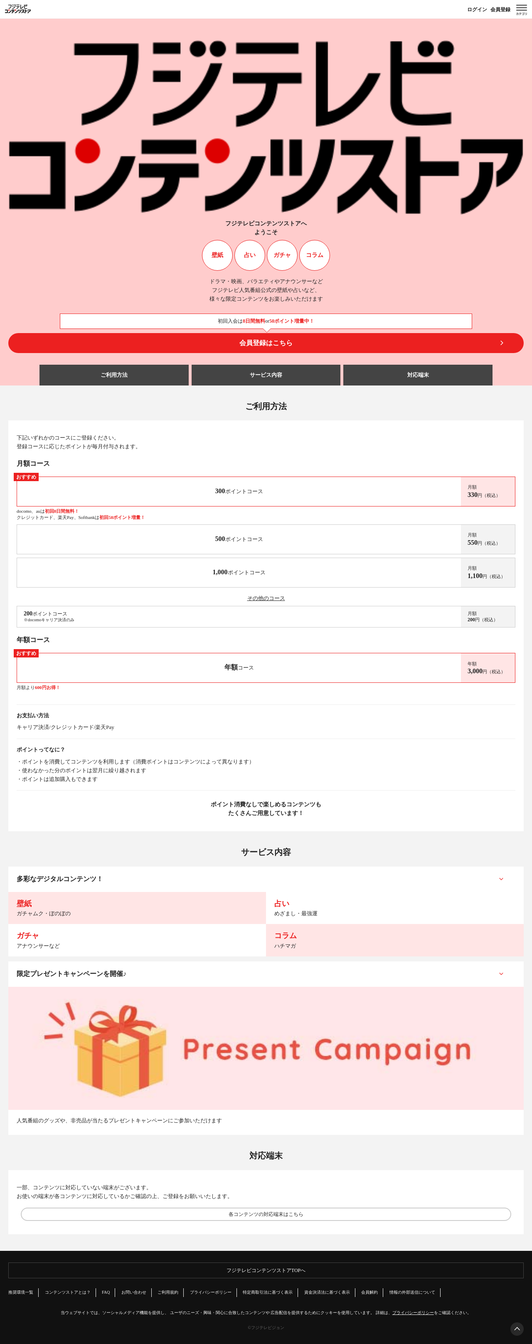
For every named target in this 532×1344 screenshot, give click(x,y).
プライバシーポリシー (211, 1292)
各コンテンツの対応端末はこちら (266, 1214)
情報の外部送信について (412, 1292)
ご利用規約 (168, 1292)
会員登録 (500, 9)
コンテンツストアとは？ (68, 1292)
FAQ (106, 1292)
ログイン (477, 9)
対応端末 (418, 375)
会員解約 (369, 1292)
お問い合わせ (133, 1292)
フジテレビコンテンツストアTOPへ (266, 1270)
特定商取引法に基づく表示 (268, 1292)
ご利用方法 (114, 375)
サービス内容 (266, 375)
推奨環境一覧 (20, 1292)
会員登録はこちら (266, 342)
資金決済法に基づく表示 (327, 1292)
